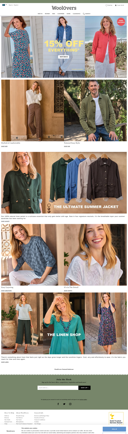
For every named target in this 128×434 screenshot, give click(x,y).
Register (16, 5)
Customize (114, 426)
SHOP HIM (67, 146)
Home (68, 14)
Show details (25, 430)
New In (40, 14)
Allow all (114, 420)
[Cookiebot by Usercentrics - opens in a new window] (10, 431)
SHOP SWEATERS (6, 290)
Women (47, 14)
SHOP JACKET (5, 221)
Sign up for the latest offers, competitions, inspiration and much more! (64, 1)
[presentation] (64, 394)
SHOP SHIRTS (68, 290)
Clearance (76, 14)
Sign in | (11, 5)
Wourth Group (20, 415)
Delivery (6, 415)
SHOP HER (4, 146)
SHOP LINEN (5, 362)
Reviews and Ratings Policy (41, 415)
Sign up (84, 388)
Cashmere (60, 14)
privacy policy (83, 399)
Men (53, 14)
